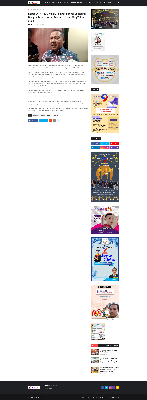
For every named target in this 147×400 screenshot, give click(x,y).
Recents (108, 345)
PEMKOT (49, 115)
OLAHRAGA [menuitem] (89, 3)
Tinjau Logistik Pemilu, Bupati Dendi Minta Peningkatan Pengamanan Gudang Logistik (108, 360)
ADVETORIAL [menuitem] (108, 3)
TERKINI (56, 115)
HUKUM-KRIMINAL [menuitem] (77, 3)
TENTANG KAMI (114, 397)
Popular (94, 345)
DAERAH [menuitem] (47, 3)
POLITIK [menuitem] (66, 3)
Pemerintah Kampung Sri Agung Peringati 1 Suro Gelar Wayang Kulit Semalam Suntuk (109, 369)
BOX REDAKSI (86, 397)
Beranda (30, 9)
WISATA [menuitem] (98, 3)
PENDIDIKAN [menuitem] (56, 3)
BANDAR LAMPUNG (38, 9)
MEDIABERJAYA (36, 397)
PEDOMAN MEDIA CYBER (100, 397)
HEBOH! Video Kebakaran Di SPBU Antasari (108, 351)
